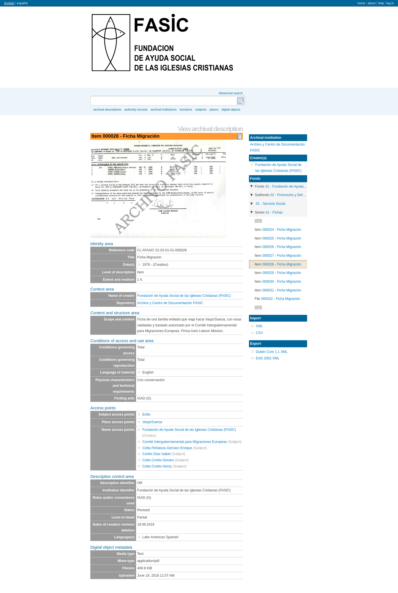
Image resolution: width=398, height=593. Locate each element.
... (258, 221)
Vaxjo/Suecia (152, 422)
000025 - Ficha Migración (282, 238)
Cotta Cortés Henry (157, 466)
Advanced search (231, 93)
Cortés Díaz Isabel (156, 454)
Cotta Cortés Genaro (158, 460)
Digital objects (231, 109)
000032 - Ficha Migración (280, 299)
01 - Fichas (274, 212)
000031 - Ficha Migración (282, 290)
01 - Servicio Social (270, 204)
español (22, 3)
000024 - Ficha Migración (282, 230)
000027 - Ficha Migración (282, 256)
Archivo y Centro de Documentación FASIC (170, 303)
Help (381, 3)
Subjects (200, 109)
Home (361, 3)
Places (214, 109)
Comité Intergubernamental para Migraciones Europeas (184, 442)
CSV (259, 333)
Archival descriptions (107, 109)
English (9, 3)
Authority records (135, 109)
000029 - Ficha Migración (282, 273)
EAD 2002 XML (267, 358)
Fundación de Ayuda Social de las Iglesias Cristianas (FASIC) (184, 296)
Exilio (146, 414)
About (371, 3)
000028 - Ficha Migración (282, 264)
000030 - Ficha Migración (282, 282)
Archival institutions (163, 109)
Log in (390, 3)
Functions (186, 109)
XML (259, 326)
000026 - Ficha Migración (282, 247)
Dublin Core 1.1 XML (272, 352)
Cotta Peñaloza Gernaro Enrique (167, 448)
